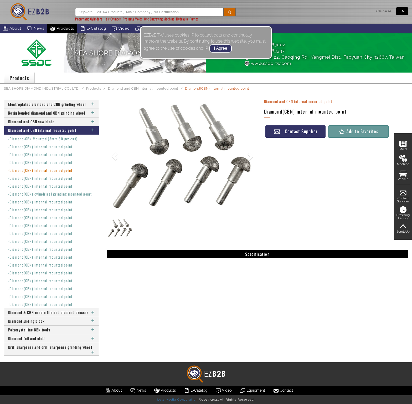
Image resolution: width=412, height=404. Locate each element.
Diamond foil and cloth (51, 338)
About (12, 29)
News (35, 29)
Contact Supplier (296, 131)
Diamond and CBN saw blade (51, 121)
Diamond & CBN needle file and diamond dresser (51, 312)
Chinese (384, 11)
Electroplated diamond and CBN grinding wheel (51, 104)
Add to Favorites (358, 131)
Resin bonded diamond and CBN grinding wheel (51, 113)
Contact (283, 390)
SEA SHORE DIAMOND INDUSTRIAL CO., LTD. (41, 88)
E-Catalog (93, 29)
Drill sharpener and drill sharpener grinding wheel (51, 349)
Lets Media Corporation (177, 399)
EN (402, 11)
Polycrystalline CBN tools (51, 330)
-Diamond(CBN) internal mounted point (40, 146)
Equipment (252, 390)
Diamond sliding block (51, 321)
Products (62, 29)
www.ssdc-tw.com (267, 63)
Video (120, 29)
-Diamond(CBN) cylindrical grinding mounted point (50, 194)
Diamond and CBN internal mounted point (143, 88)
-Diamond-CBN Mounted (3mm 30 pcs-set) (43, 138)
